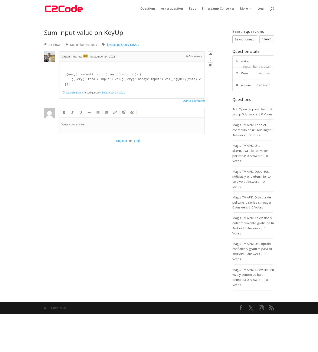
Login (262, 8)
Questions (147, 8)
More (244, 8)
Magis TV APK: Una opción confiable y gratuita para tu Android (252, 248)
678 (85, 56)
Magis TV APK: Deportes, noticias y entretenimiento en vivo (251, 176)
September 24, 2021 (113, 92)
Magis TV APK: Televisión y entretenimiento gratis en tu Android (253, 223)
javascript (113, 44)
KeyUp (134, 44)
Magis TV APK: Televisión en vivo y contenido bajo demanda (253, 274)
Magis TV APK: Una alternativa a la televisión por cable (250, 150)
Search (267, 39)
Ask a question (172, 8)
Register (121, 140)
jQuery (125, 44)
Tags (192, 8)
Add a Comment (194, 101)
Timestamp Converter (218, 8)
